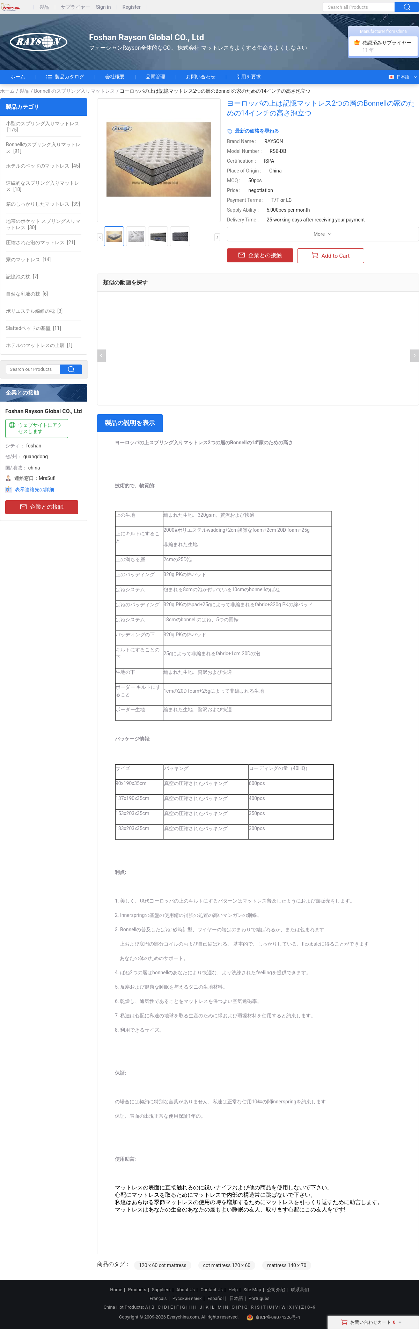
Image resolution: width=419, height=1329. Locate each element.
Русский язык (187, 1298)
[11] (33, 328)
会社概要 (115, 76)
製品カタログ (65, 76)
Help (233, 1290)
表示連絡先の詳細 (34, 489)
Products (137, 1290)
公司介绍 (276, 1290)
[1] (39, 345)
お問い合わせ (200, 76)
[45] (43, 166)
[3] (34, 311)
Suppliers (161, 1290)
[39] (43, 204)
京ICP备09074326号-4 (273, 1317)
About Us (185, 1290)
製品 (44, 7)
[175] (42, 127)
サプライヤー (75, 7)
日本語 (398, 77)
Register (132, 7)
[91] (43, 148)
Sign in (103, 7)
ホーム (17, 76)
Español (215, 1298)
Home (116, 1290)
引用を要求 (248, 76)
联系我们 (300, 1290)
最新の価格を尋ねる (257, 131)
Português (259, 1298)
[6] (27, 294)
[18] (42, 186)
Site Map (252, 1290)
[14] (28, 259)
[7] (22, 277)
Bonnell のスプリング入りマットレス (74, 91)
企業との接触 (42, 507)
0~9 (311, 1307)
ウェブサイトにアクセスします (35, 428)
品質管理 (155, 76)
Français (158, 1298)
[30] (43, 224)
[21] (40, 242)
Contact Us (211, 1290)
